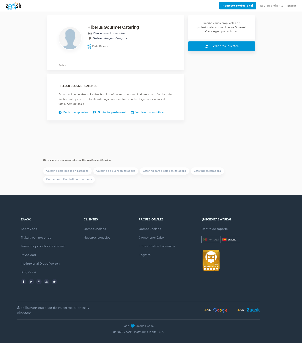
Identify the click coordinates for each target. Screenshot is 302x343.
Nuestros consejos (97, 237)
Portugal (214, 239)
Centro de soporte (214, 228)
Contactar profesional (109, 112)
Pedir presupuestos (73, 112)
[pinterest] (54, 281)
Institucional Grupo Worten (40, 263)
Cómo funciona (95, 228)
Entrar (291, 5)
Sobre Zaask (29, 228)
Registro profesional (237, 5)
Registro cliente (272, 5)
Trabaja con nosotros (36, 237)
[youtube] (46, 281)
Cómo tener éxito (151, 237)
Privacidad (28, 254)
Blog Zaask (28, 272)
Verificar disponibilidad (148, 112)
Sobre (62, 65)
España (232, 239)
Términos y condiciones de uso (43, 246)
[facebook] (23, 281)
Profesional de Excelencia (157, 246)
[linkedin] (31, 281)
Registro (145, 254)
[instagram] (39, 281)
